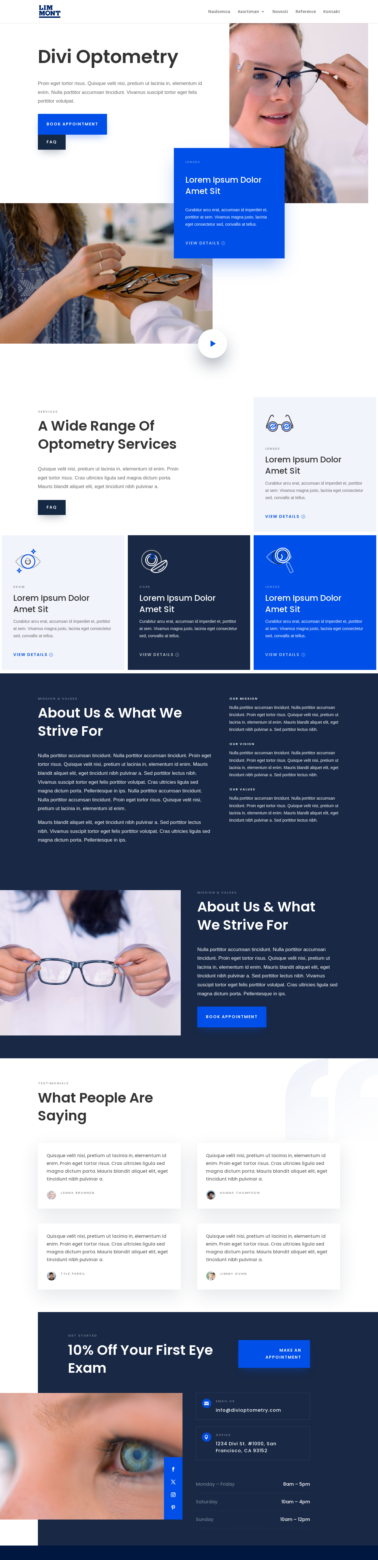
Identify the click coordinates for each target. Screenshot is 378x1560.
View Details (202, 243)
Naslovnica (219, 12)
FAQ (52, 142)
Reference (306, 12)
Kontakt (331, 12)
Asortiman (248, 12)
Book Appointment (72, 124)
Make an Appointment (283, 1353)
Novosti (280, 12)
